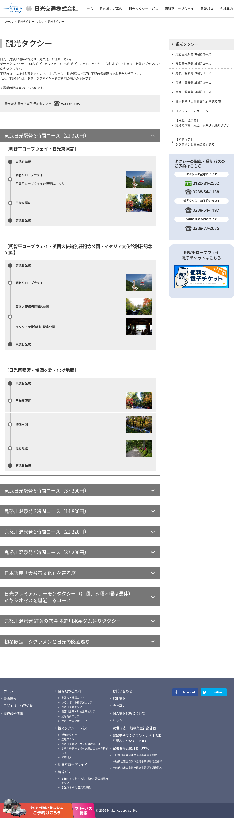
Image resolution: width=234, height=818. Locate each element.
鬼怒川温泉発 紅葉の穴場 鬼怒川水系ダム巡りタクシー (62, 620)
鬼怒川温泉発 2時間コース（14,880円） (46, 511)
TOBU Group (13, 8)
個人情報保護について (129, 713)
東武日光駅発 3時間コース (193, 54)
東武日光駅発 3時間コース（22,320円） (46, 135)
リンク (117, 720)
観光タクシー (187, 44)
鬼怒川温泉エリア (71, 707)
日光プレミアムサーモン (192, 111)
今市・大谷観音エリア (74, 721)
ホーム (88, 8)
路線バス (206, 8)
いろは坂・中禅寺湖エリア (77, 702)
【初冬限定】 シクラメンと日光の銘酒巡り (195, 141)
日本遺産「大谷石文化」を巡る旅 (40, 572)
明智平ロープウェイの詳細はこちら (40, 184)
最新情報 (9, 698)
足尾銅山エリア (70, 716)
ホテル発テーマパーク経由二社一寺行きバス (84, 751)
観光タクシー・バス (143, 8)
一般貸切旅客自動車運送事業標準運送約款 (137, 761)
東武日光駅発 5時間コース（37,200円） (46, 490)
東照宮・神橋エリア (73, 698)
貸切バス (66, 757)
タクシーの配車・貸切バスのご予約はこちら (37, 808)
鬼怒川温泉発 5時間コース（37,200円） (46, 552)
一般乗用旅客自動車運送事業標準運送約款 (137, 768)
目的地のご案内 (111, 8)
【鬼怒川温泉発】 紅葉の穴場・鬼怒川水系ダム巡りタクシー (202, 125)
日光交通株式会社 (52, 8)
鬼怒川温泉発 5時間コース (193, 92)
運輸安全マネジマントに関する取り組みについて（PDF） (137, 738)
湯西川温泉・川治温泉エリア (78, 712)
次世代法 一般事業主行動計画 (134, 728)
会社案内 (226, 8)
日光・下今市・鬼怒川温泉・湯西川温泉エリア (84, 781)
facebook (185, 692)
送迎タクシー (69, 739)
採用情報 (119, 698)
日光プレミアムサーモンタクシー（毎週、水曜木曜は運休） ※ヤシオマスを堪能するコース (68, 596)
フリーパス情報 (84, 808)
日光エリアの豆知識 (18, 706)
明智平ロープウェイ (179, 8)
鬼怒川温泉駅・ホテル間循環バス (80, 744)
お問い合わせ (122, 691)
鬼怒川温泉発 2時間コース (193, 73)
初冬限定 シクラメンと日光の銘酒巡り (47, 641)
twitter (214, 692)
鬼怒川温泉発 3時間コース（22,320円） (46, 531)
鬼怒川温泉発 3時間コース (193, 82)
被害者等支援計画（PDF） (132, 748)
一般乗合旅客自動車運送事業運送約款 (135, 755)
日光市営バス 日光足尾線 (76, 787)
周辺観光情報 (13, 713)
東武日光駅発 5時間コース (193, 63)
